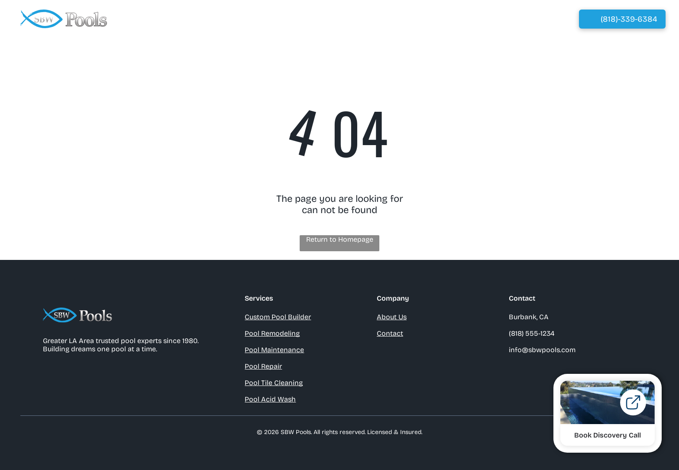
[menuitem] (283, 19)
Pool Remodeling (272, 333)
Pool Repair (263, 366)
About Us (392, 317)
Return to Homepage (339, 239)
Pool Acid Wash (270, 399)
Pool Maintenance (274, 350)
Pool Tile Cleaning (274, 383)
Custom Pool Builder (278, 317)
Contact (390, 333)
